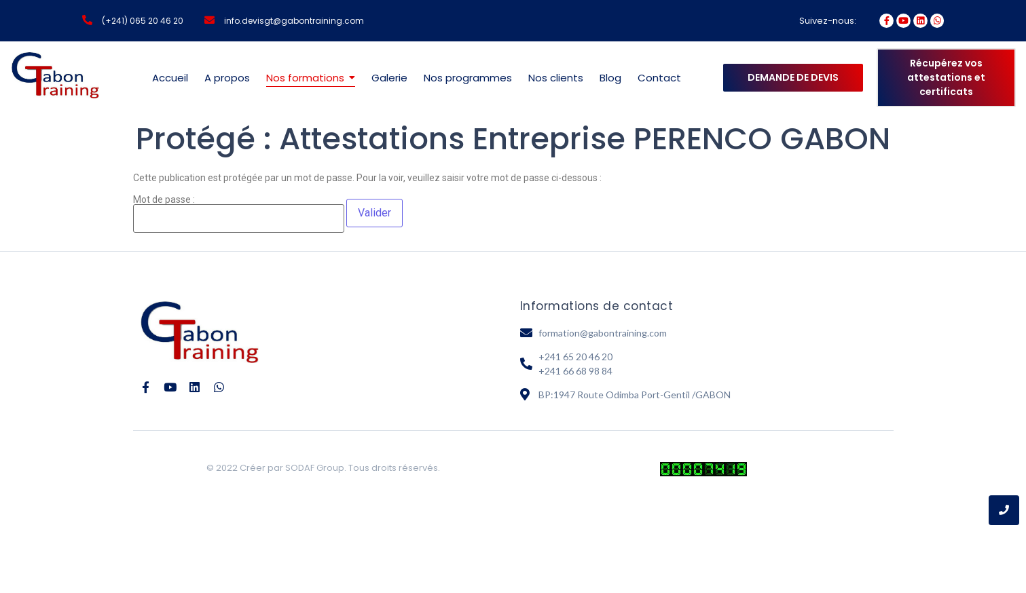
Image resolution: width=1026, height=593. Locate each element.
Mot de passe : (238, 214)
